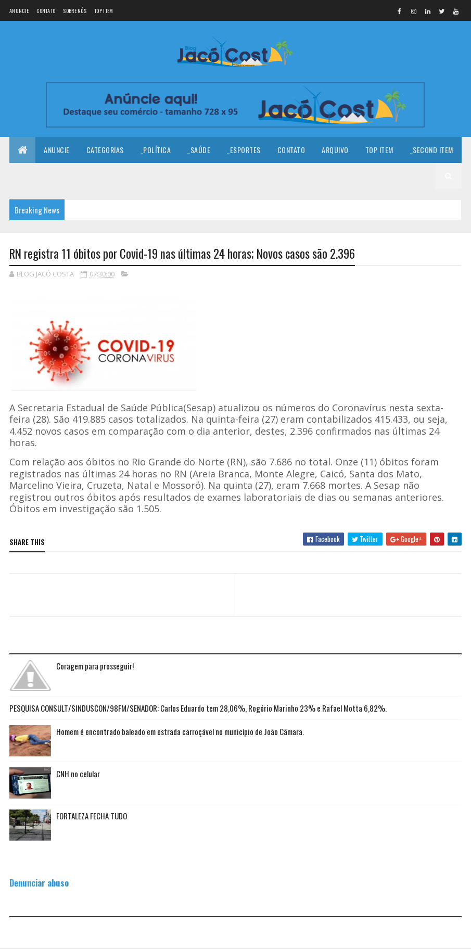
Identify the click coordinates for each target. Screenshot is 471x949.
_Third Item (36, 175)
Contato (45, 11)
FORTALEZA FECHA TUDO (91, 815)
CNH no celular (78, 773)
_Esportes (244, 149)
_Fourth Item (93, 175)
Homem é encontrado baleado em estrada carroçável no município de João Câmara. (180, 731)
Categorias (105, 149)
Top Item (103, 11)
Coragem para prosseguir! (95, 666)
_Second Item (431, 149)
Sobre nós (74, 11)
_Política (156, 149)
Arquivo (335, 149)
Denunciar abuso (39, 882)
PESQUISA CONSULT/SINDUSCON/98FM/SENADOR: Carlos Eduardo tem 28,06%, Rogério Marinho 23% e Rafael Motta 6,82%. (198, 708)
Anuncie (19, 11)
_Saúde (198, 149)
